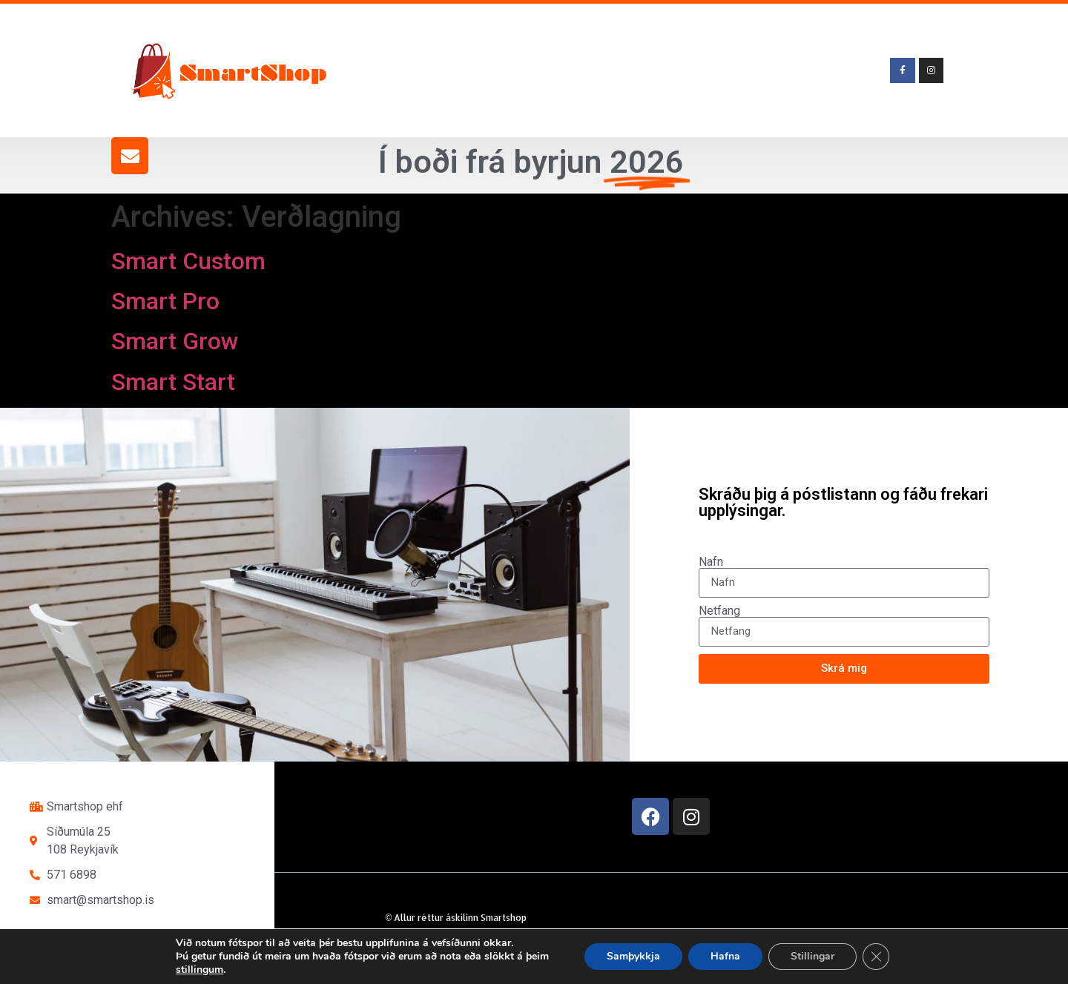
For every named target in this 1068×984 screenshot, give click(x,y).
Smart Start (173, 382)
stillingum (199, 970)
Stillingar (812, 956)
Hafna (725, 956)
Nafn (711, 562)
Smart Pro (165, 301)
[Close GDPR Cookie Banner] (876, 956)
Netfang (719, 611)
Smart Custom (188, 261)
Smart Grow (175, 341)
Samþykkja (633, 956)
